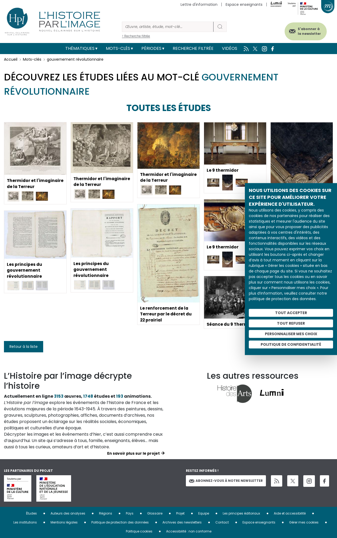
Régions (105, 513)
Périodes (151, 48)
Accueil (10, 59)
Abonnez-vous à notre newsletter (226, 480)
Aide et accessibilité (290, 513)
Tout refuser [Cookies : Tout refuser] (291, 323)
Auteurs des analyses (68, 513)
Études (31, 513)
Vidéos (229, 48)
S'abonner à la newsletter (307, 31)
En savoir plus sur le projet (133, 453)
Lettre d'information (199, 4)
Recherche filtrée (193, 48)
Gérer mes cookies (304, 522)
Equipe (203, 513)
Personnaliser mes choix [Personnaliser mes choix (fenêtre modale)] (291, 334)
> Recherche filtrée (136, 36)
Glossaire (154, 513)
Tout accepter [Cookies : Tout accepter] (291, 312)
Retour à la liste (23, 346)
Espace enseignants (244, 4)
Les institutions (25, 522)
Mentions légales (64, 522)
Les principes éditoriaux (241, 513)
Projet (180, 513)
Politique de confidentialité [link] (291, 344)
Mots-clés (118, 48)
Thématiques (80, 48)
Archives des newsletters (182, 522)
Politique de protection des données (120, 522)
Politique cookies (139, 531)
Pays (129, 513)
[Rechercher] (168, 27)
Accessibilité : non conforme (188, 531)
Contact (222, 522)
